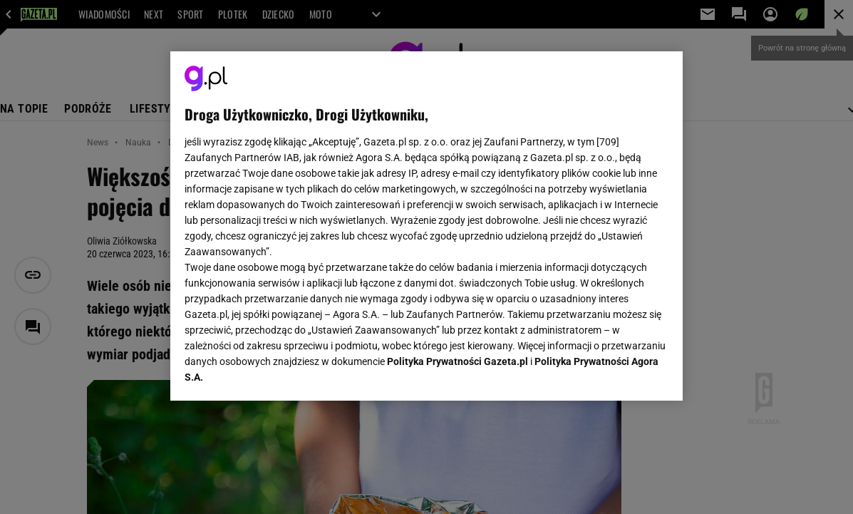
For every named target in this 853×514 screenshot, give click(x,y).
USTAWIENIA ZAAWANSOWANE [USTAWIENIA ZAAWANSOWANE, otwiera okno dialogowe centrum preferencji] (278, 372)
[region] (426, 226)
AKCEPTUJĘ (619, 373)
